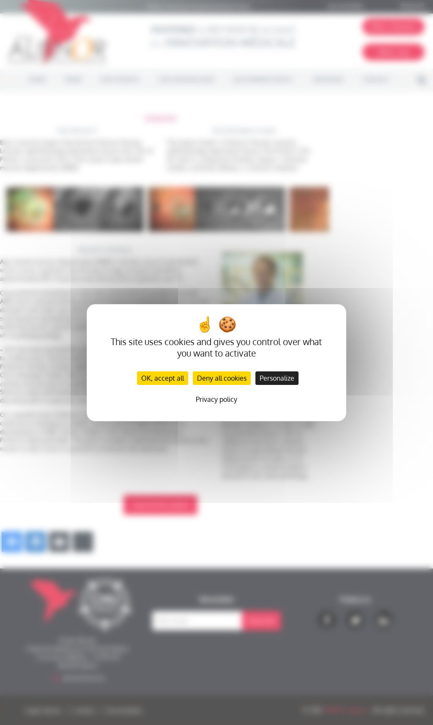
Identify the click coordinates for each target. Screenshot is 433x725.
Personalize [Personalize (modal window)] (277, 378)
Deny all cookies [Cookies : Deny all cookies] (222, 378)
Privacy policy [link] (216, 399)
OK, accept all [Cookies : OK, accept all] (162, 378)
